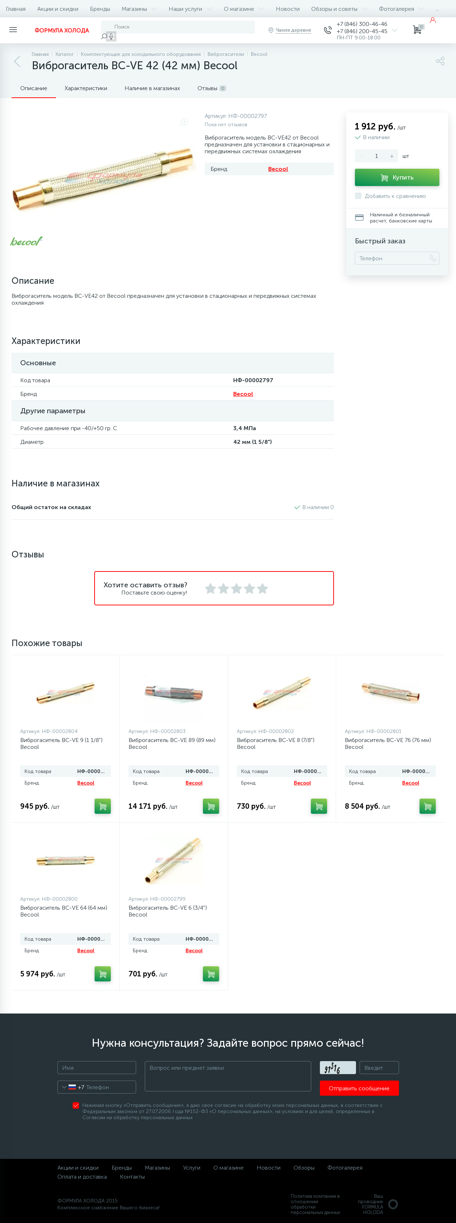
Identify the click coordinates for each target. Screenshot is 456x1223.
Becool (278, 168)
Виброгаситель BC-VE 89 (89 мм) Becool (172, 743)
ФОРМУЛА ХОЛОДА (62, 30)
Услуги (191, 1167)
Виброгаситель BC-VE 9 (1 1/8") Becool (61, 743)
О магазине (244, 8)
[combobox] (71, 1087)
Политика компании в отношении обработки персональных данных (315, 1204)
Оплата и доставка (82, 1176)
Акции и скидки (57, 8)
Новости (288, 8)
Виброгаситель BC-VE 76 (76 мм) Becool (388, 743)
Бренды (100, 8)
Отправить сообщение (359, 1088)
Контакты (132, 1176)
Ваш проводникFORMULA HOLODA (378, 1204)
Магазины (139, 8)
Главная (16, 8)
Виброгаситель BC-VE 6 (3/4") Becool (168, 911)
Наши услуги (190, 8)
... (437, 8)
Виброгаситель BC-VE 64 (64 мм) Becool (63, 911)
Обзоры (304, 1167)
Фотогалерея (401, 8)
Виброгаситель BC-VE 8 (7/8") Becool (275, 743)
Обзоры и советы (339, 8)
